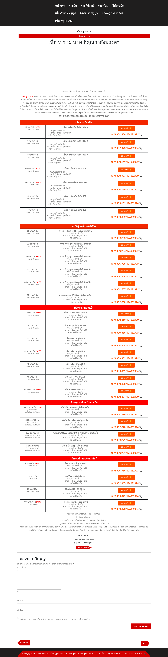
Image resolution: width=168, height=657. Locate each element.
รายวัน (73, 5)
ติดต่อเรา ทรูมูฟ (89, 13)
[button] (126, 128)
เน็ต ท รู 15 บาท (84, 31)
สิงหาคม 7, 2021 (85, 36)
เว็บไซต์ (20, 610)
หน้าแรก (60, 5)
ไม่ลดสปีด (118, 5)
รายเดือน (103, 5)
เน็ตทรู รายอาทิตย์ (112, 13)
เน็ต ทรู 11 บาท (63, 20)
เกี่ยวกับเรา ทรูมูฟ (65, 13)
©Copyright (27, 654)
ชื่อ (19, 591)
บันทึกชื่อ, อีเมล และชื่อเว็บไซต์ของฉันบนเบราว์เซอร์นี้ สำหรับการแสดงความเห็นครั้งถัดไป (54, 619)
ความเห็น (21, 567)
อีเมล (20, 601)
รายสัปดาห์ (87, 5)
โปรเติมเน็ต (99, 654)
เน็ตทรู (53, 654)
